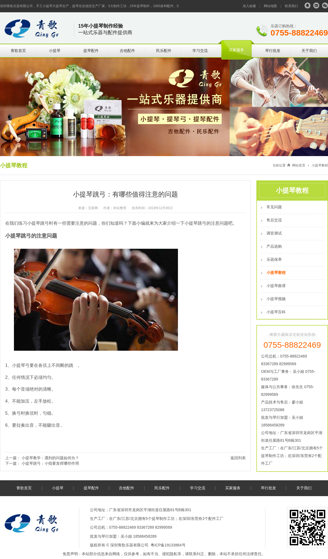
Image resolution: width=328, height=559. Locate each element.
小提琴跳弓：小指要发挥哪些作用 (50, 463)
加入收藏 (249, 6)
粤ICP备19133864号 (168, 545)
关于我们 (309, 50)
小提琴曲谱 (276, 285)
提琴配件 (91, 50)
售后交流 (274, 220)
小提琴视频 (276, 299)
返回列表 (238, 458)
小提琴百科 (276, 312)
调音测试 (274, 233)
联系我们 (291, 6)
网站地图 (270, 6)
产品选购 (274, 246)
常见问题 (274, 207)
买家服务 (236, 50)
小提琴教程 (320, 165)
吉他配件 (127, 50)
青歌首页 (18, 50)
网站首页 (298, 165)
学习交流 (200, 50)
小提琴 (54, 50)
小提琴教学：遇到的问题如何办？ (50, 458)
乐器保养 (274, 259)
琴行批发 (272, 50)
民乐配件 (163, 50)
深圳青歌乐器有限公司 (129, 545)
